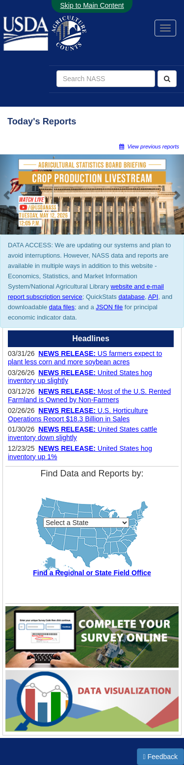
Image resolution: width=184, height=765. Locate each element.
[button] (7, 194)
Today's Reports (41, 121)
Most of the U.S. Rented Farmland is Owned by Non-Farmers (89, 395)
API (153, 296)
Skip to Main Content (92, 5)
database (131, 296)
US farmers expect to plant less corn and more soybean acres (85, 358)
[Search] (167, 78)
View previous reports (149, 146)
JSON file (109, 307)
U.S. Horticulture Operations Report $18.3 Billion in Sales (78, 415)
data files (62, 307)
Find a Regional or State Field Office (92, 573)
